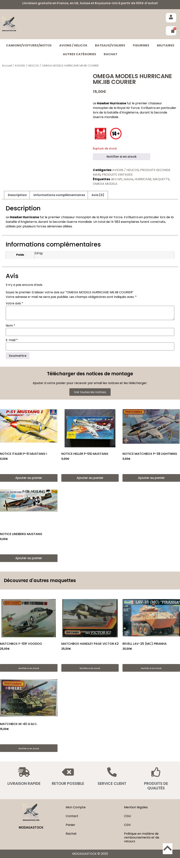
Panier (70, 825)
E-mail (12, 340)
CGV (127, 825)
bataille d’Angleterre (122, 112)
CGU (127, 816)
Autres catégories (79, 54)
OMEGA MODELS (105, 184)
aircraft (116, 179)
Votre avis (14, 303)
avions (128, 179)
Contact (72, 816)
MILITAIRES (165, 45)
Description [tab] (17, 195)
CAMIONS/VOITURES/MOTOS (29, 45)
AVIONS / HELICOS (73, 45)
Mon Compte (76, 807)
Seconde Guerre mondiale (72, 222)
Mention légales (136, 807)
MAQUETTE (161, 179)
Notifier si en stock (122, 156)
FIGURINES (141, 45)
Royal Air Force (128, 108)
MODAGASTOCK (31, 827)
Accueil (7, 65)
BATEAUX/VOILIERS (110, 45)
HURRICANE (143, 179)
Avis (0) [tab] (98, 195)
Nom (10, 325)
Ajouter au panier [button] (28, 478)
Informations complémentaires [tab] (59, 195)
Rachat (110, 54)
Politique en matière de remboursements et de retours (141, 837)
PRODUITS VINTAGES (117, 174)
